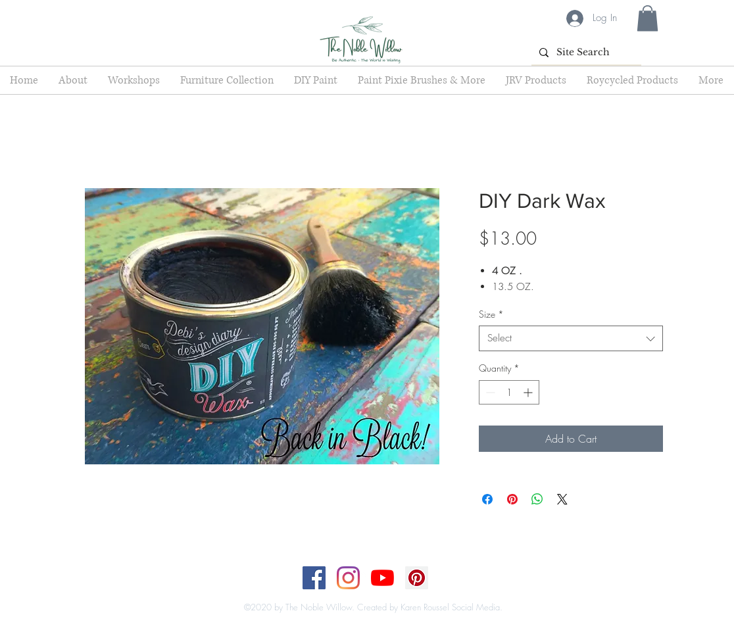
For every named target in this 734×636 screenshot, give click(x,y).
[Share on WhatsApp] (537, 499)
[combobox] (571, 338)
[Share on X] (562, 499)
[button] (647, 18)
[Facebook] (314, 577)
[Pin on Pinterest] (512, 499)
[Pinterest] (416, 577)
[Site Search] (585, 52)
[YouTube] (382, 577)
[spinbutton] (509, 392)
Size (491, 314)
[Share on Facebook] (487, 499)
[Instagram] (348, 577)
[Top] (358, 593)
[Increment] (529, 392)
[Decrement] (489, 392)
